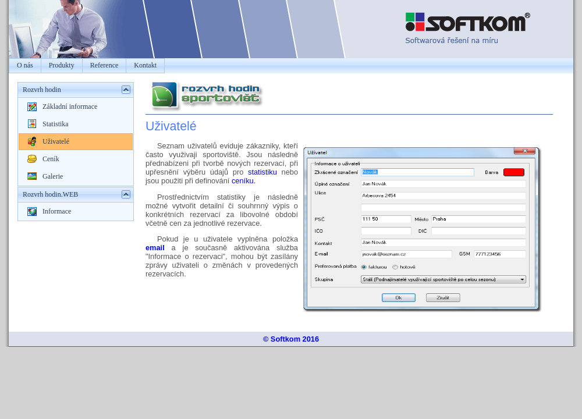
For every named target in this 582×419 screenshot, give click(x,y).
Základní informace (69, 106)
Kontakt (145, 65)
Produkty (61, 65)
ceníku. (243, 180)
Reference (104, 65)
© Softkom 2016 (291, 339)
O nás (25, 65)
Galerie (52, 176)
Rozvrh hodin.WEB (50, 194)
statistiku (262, 172)
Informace (56, 211)
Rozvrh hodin (42, 90)
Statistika (55, 124)
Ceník (50, 159)
